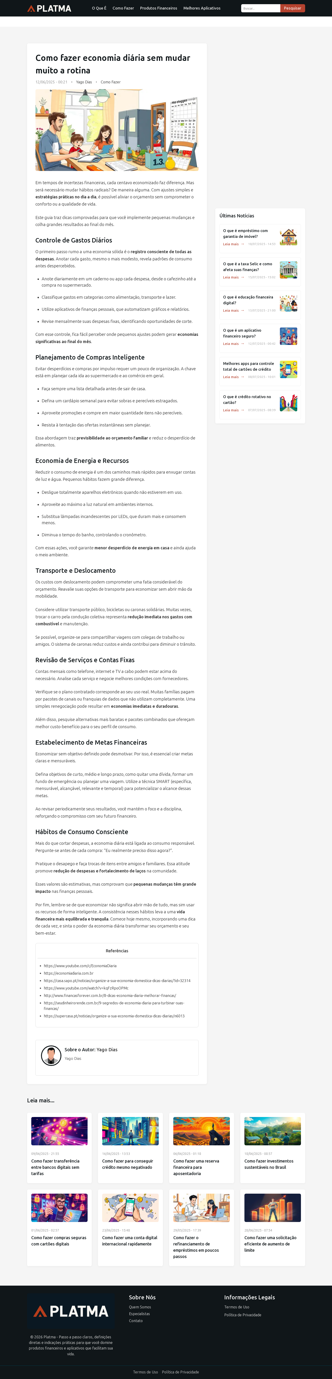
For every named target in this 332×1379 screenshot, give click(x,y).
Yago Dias (84, 82)
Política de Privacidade (242, 1315)
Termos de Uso (236, 1307)
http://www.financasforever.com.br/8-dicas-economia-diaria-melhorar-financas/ (110, 995)
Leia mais (234, 244)
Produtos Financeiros (158, 8)
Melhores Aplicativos (202, 8)
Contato (136, 1321)
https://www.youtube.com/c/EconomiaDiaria (80, 966)
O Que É (99, 8)
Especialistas (139, 1314)
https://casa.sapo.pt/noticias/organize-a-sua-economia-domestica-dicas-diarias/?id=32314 (117, 981)
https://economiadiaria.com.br (69, 973)
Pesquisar (292, 8)
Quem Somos (140, 1307)
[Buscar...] (260, 8)
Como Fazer (123, 8)
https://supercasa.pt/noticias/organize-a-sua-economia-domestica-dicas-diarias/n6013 (114, 1016)
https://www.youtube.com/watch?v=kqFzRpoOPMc (86, 988)
